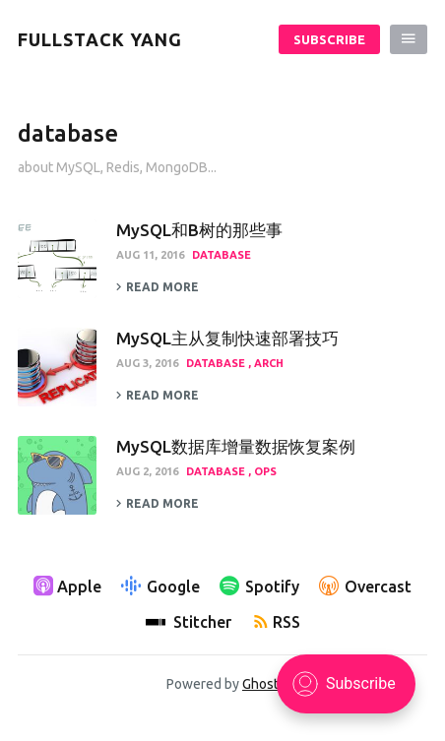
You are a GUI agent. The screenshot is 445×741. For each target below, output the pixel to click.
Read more (157, 287)
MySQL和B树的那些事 (199, 229)
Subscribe (329, 39)
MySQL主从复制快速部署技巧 (227, 338)
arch (269, 363)
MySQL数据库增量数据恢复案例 (235, 446)
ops (265, 471)
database (221, 255)
